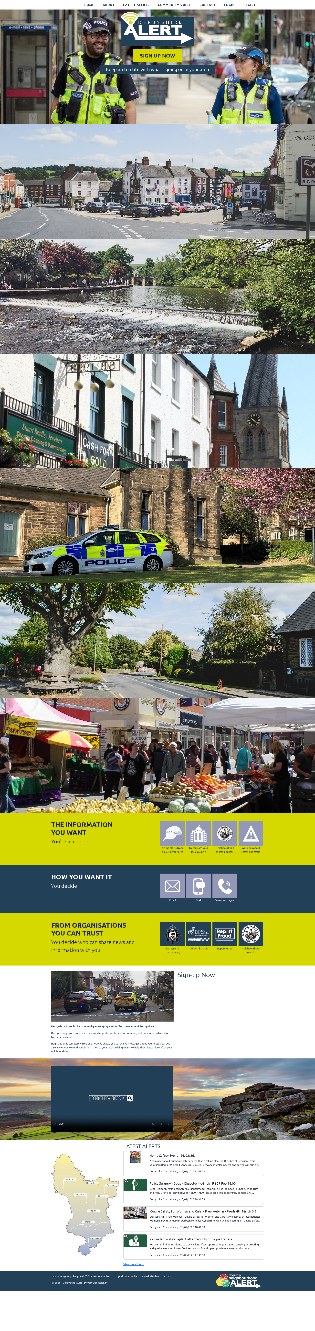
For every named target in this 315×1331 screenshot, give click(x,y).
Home (89, 5)
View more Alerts (133, 1264)
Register (251, 5)
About (109, 5)
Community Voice (174, 5)
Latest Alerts (136, 5)
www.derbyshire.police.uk (156, 1276)
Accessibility (100, 1282)
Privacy (88, 1282)
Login (229, 5)
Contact (208, 5)
